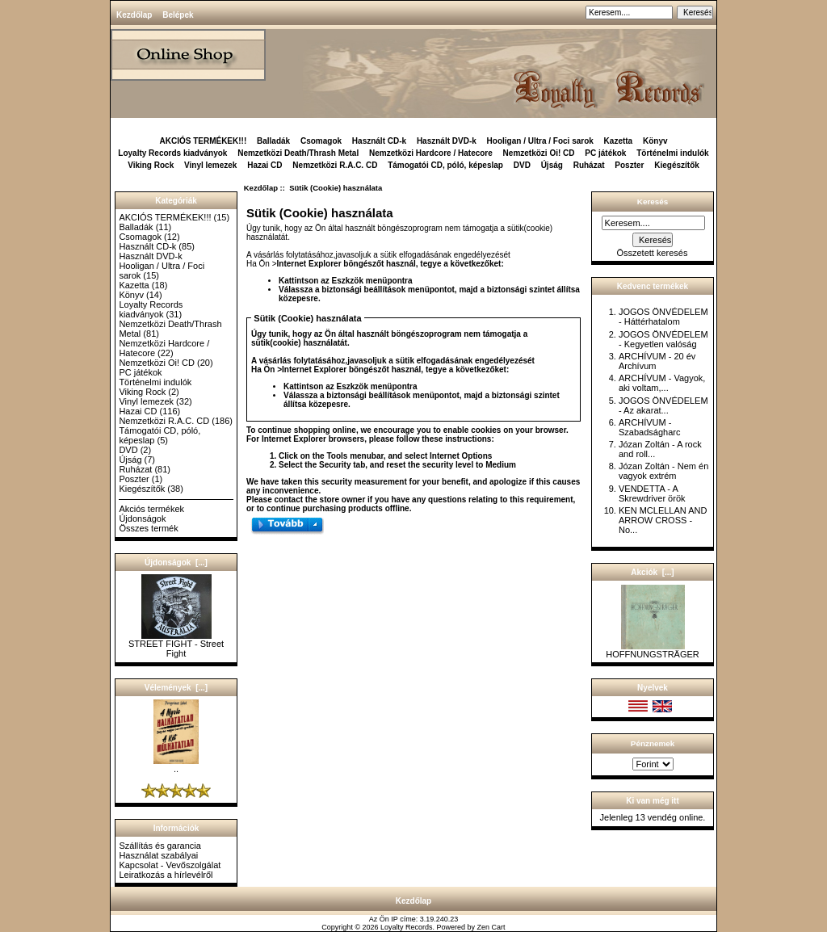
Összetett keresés (651, 253)
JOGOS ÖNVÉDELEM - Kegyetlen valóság (663, 339)
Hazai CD (264, 165)
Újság (552, 165)
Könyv (655, 140)
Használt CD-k (379, 140)
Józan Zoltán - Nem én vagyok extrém (663, 471)
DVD (522, 165)
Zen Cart (491, 927)
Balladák (273, 140)
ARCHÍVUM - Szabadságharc (649, 427)
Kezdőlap (134, 14)
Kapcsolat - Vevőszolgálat (169, 865)
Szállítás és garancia (160, 845)
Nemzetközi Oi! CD (539, 153)
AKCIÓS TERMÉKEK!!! (202, 140)
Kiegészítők (676, 165)
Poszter (629, 165)
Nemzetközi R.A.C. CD (334, 165)
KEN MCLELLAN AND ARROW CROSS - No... (663, 520)
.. (176, 765)
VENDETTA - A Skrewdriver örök (652, 493)
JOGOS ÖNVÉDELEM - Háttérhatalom (663, 316)
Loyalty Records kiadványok (172, 153)
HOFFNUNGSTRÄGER (652, 650)
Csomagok (321, 140)
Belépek (177, 14)
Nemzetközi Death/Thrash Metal (298, 153)
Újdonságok (142, 518)
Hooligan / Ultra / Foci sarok (540, 140)
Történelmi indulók (672, 153)
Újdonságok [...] (176, 562)
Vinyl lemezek (210, 165)
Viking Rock (151, 165)
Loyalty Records (406, 927)
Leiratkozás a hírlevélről (165, 875)
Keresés (652, 201)
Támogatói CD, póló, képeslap (445, 165)
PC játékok (605, 153)
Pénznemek (652, 743)
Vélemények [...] (176, 687)
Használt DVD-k (446, 140)
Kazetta (618, 140)
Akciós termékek (151, 509)
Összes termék (148, 528)
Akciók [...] (652, 572)
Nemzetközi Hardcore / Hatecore (431, 153)
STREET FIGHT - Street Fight (176, 644)
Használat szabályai (158, 855)
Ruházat (589, 165)
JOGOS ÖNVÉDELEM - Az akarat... (663, 405)
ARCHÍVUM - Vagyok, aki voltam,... (662, 383)
